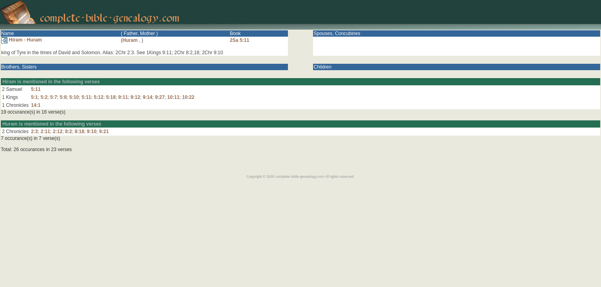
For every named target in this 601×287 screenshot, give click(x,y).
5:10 (74, 97)
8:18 (79, 131)
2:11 (45, 131)
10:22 (188, 97)
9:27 (160, 97)
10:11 (173, 97)
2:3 (34, 131)
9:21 (104, 131)
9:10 (92, 131)
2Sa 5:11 (239, 40)
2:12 (57, 131)
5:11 (36, 89)
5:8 (63, 97)
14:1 (36, 105)
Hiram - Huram (21, 40)
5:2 (44, 97)
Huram (130, 40)
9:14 (147, 97)
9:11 (123, 97)
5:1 (34, 97)
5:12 (98, 97)
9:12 (135, 97)
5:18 (111, 97)
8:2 (68, 131)
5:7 (53, 97)
